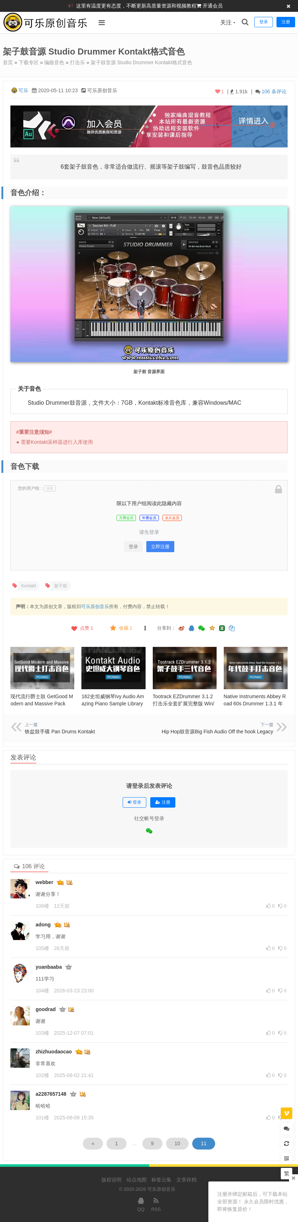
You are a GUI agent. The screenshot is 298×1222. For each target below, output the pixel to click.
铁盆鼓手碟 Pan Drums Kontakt (60, 731)
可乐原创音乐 (95, 606)
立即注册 (160, 546)
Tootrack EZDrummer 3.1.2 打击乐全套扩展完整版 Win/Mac (183, 704)
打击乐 (77, 62)
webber (44, 882)
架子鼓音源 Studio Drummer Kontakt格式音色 (141, 62)
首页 (8, 62)
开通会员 (213, 6)
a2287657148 (51, 1094)
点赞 (81, 628)
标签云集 (161, 1180)
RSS (156, 1204)
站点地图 (137, 1180)
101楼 (42, 1117)
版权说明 (111, 1180)
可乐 (23, 90)
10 (177, 1143)
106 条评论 (273, 91)
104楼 (42, 990)
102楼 (42, 1075)
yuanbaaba (49, 967)
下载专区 (29, 62)
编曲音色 (54, 62)
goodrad (46, 1009)
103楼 (42, 1033)
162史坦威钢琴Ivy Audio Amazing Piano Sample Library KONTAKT (112, 704)
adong (43, 924)
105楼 (42, 948)
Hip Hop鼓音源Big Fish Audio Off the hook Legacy (217, 731)
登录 (133, 546)
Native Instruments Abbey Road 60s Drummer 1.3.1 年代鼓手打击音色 (255, 704)
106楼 (42, 906)
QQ (141, 1204)
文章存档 (186, 1180)
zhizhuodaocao (54, 1051)
